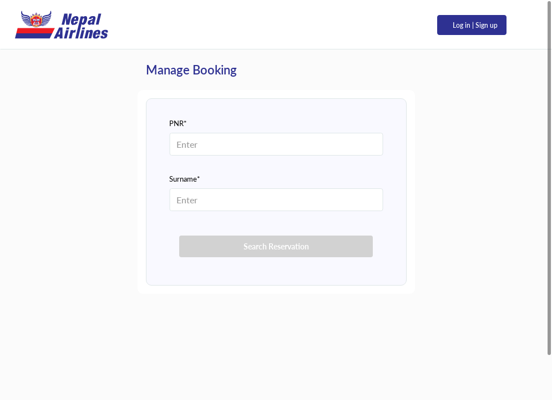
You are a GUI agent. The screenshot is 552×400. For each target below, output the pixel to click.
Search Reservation (276, 246)
